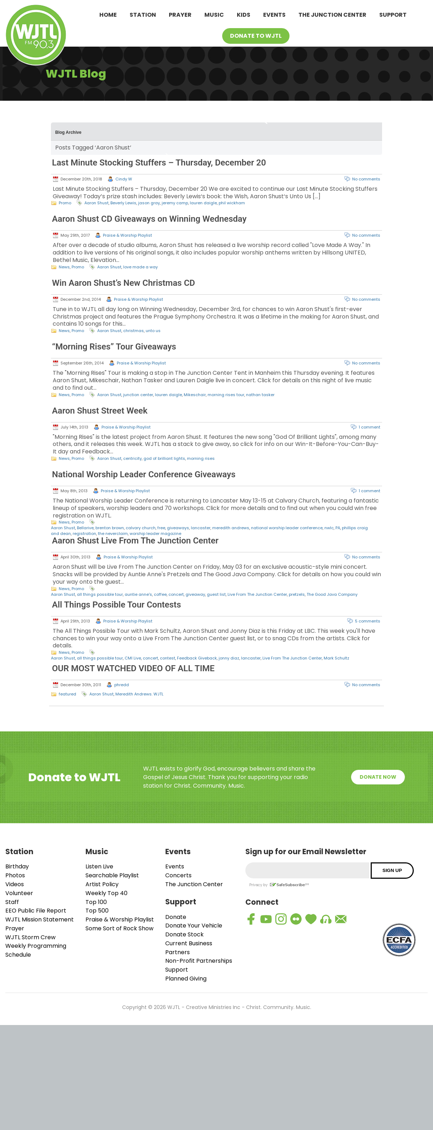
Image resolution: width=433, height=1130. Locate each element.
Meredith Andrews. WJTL (139, 694)
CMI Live (133, 658)
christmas (133, 330)
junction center (138, 395)
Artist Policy (102, 884)
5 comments (367, 621)
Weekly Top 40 (106, 893)
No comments (366, 179)
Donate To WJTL (256, 36)
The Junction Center (332, 15)
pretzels (297, 594)
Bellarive (85, 528)
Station (143, 15)
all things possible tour (100, 594)
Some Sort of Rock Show (119, 928)
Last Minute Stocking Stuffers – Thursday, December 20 (159, 163)
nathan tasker (260, 395)
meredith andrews (230, 528)
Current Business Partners (188, 947)
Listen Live (99, 866)
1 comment (369, 427)
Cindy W (123, 179)
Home (108, 15)
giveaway (195, 594)
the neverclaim (113, 533)
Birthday (17, 866)
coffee (160, 594)
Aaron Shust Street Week (99, 411)
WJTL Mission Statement (39, 919)
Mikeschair (195, 395)
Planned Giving (186, 978)
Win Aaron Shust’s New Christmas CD (123, 283)
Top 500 (97, 910)
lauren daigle (203, 203)
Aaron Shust (96, 203)
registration (84, 533)
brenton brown (109, 528)
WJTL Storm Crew (30, 937)
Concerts (178, 875)
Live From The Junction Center (257, 594)
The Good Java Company (332, 594)
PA (337, 528)
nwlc (329, 528)
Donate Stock (184, 934)
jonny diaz (229, 658)
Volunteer (19, 893)
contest (167, 658)
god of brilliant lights (164, 458)
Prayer (180, 15)
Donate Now (378, 777)
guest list (216, 594)
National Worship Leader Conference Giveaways (143, 474)
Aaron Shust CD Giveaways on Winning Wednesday (149, 219)
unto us (153, 330)
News (64, 267)
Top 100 (96, 902)
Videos (14, 884)
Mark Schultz (336, 658)
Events (274, 15)
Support (393, 15)
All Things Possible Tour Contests (116, 605)
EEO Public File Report (35, 910)
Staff (12, 902)
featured (67, 694)
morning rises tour (226, 395)
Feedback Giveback (197, 658)
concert (176, 594)
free (161, 528)
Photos (15, 875)
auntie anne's (138, 594)
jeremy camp (175, 203)
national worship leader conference (287, 528)
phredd (121, 685)
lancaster (200, 528)
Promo (65, 203)
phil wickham (232, 203)
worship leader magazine (155, 533)
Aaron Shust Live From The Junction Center (135, 541)
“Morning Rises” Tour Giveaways (114, 347)
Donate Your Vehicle (193, 925)
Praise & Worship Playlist (127, 235)
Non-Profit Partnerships (198, 961)
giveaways (178, 528)
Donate (175, 917)
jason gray (149, 203)
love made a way (140, 267)
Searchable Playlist (112, 875)
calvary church (141, 528)
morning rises (201, 458)
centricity (132, 458)
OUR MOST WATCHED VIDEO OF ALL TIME (133, 668)
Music (214, 15)
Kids (243, 15)
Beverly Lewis (123, 203)
